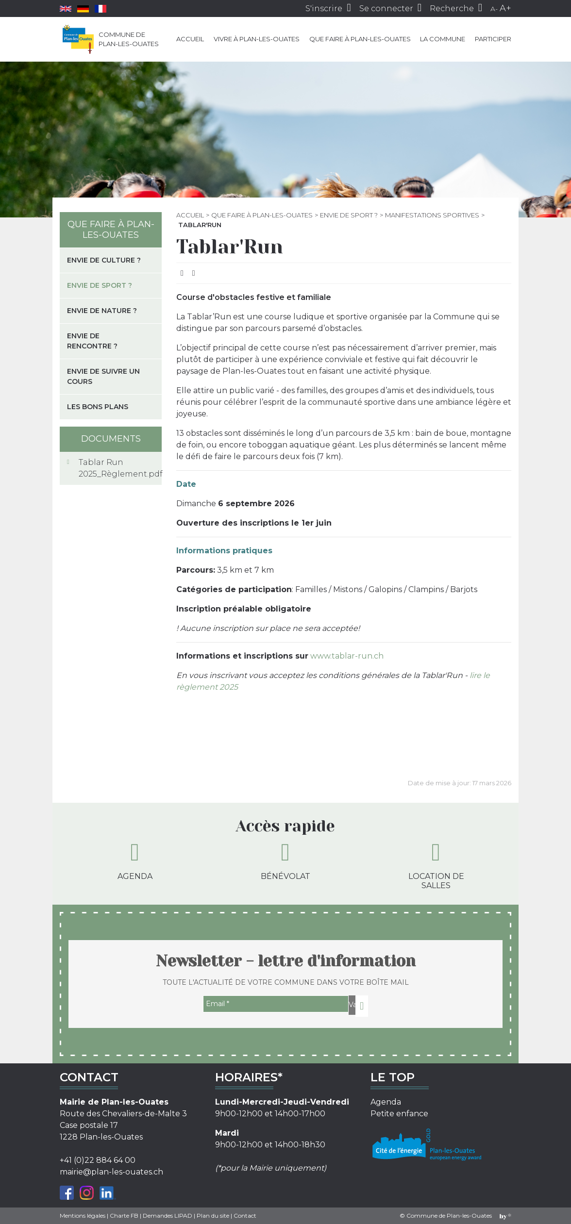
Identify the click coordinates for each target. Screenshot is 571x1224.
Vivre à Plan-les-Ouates (257, 39)
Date (186, 484)
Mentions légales (82, 1215)
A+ (505, 8)
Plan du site (213, 1215)
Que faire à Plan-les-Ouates (360, 39)
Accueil (190, 39)
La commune (442, 39)
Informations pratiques (224, 550)
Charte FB (124, 1215)
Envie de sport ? (349, 215)
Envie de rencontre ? (92, 340)
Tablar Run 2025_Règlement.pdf (116, 468)
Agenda (135, 860)
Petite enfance (399, 1113)
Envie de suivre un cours (103, 376)
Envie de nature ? (102, 310)
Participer (493, 39)
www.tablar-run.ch (347, 656)
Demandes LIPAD (167, 1215)
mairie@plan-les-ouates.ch (111, 1171)
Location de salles (436, 865)
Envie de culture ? (104, 260)
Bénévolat (285, 860)
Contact (245, 1215)
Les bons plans (97, 406)
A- (494, 8)
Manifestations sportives (432, 215)
